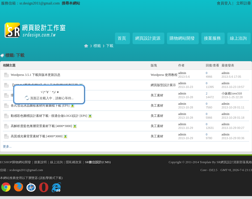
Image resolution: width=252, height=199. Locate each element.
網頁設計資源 (147, 38)
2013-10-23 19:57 (233, 86)
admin (182, 73)
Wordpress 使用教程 (164, 75)
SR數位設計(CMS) (98, 162)
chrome (5, 187)
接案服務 (212, 38)
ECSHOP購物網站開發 (15, 162)
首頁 (122, 38)
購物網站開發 (182, 38)
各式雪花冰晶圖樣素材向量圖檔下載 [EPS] (40, 105)
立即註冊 (243, 3)
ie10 (56, 187)
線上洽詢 (238, 38)
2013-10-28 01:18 (233, 117)
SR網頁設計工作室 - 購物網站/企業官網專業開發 (86, 46)
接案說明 (40, 162)
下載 (109, 46)
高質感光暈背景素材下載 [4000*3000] (36, 136)
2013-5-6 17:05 (231, 76)
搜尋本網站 (71, 3)
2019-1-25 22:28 (232, 97)
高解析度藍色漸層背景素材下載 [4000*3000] (41, 126)
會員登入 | (225, 3)
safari (31, 187)
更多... (7, 146)
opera (43, 187)
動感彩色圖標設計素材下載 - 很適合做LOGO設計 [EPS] (49, 116)
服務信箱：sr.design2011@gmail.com (30, 3)
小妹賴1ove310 (232, 93)
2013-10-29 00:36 (233, 138)
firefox (18, 187)
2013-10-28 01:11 (233, 107)
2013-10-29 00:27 (233, 127)
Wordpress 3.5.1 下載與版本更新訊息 (35, 75)
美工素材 (157, 95)
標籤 (97, 46)
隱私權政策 (74, 162)
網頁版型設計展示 (163, 85)
